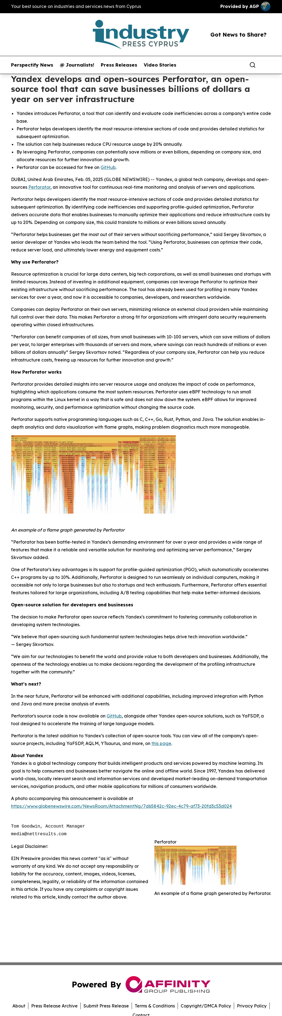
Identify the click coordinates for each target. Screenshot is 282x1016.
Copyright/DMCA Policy (206, 1006)
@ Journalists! (77, 65)
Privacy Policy (252, 1006)
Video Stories (160, 65)
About (18, 1006)
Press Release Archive (54, 1006)
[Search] (252, 65)
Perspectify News (32, 65)
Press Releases (119, 65)
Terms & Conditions (155, 1006)
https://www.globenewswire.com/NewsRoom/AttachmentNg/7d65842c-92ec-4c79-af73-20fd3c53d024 (121, 806)
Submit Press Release (106, 1006)
